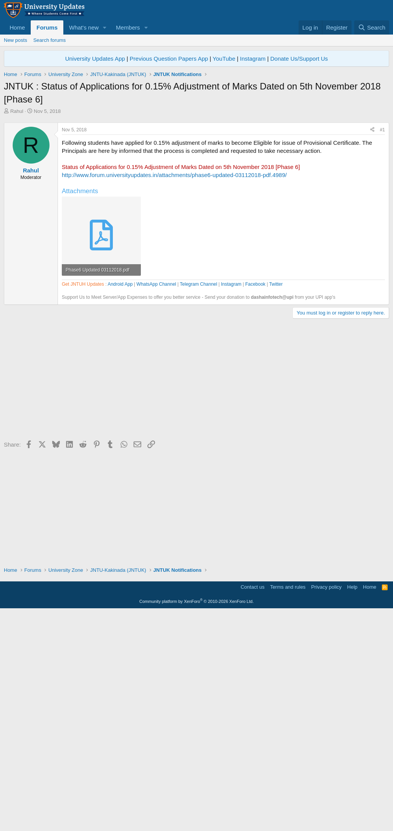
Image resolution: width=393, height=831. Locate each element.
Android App (119, 503)
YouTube (224, 58)
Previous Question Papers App (169, 58)
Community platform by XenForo (196, 820)
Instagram (253, 58)
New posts (15, 40)
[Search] (371, 27)
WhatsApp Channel (156, 503)
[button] (104, 27)
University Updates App (95, 58)
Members (128, 27)
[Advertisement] (196, 172)
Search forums (49, 40)
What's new (84, 27)
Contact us (252, 806)
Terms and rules (287, 806)
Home (17, 27)
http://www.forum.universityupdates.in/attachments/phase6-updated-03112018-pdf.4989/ (174, 282)
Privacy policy (326, 806)
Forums (47, 27)
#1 (382, 237)
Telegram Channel (198, 503)
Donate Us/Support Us (299, 58)
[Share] (372, 237)
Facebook (255, 503)
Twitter (275, 503)
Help (352, 806)
